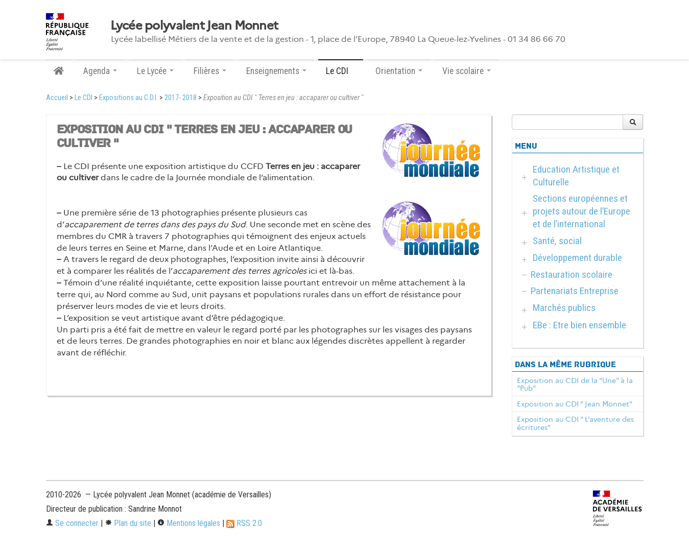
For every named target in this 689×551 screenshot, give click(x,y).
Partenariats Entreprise (575, 291)
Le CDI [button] (340, 71)
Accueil (57, 97)
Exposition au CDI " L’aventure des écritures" (575, 423)
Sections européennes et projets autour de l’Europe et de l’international (581, 211)
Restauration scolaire (571, 274)
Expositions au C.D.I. (128, 97)
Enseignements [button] (276, 71)
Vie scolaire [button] (466, 71)
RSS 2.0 (244, 523)
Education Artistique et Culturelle (576, 175)
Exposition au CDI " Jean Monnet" (574, 404)
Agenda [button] (100, 71)
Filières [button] (210, 71)
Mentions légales (188, 523)
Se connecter (72, 523)
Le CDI (83, 97)
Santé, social (557, 241)
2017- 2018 (180, 97)
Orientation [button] (398, 71)
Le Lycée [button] (155, 71)
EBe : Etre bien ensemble (579, 325)
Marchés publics (564, 308)
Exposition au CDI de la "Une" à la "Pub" (575, 384)
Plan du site (128, 523)
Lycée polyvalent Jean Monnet (194, 25)
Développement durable (577, 257)
